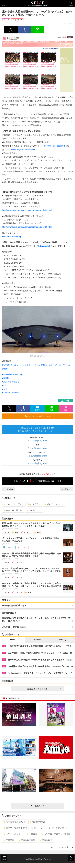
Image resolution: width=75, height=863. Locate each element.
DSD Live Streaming (12, 236)
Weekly (37, 640)
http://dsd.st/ (44, 246)
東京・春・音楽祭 (12, 510)
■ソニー (5, 389)
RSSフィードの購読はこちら (48, 416)
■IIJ (4, 385)
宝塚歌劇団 (45, 840)
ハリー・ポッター (12, 834)
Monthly (62, 640)
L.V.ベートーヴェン (13, 504)
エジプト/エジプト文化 (15, 828)
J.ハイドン (34, 504)
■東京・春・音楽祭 (11, 381)
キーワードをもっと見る (62, 847)
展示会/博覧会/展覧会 (14, 822)
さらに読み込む (45, 806)
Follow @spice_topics (37, 440)
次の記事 (66, 489)
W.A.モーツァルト (53, 504)
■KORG (5, 378)
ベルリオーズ (33, 510)
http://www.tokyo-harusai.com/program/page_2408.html (27, 227)
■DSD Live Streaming (12, 374)
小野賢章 (31, 834)
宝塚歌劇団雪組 (26, 840)
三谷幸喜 (8, 840)
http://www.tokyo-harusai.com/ (20, 149)
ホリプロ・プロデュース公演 (55, 834)
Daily (12, 640)
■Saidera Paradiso (10, 393)
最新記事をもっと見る (44, 689)
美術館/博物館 (37, 822)
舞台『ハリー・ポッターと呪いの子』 (49, 828)
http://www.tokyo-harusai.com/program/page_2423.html (27, 210)
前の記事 (8, 489)
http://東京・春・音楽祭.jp (53, 146)
